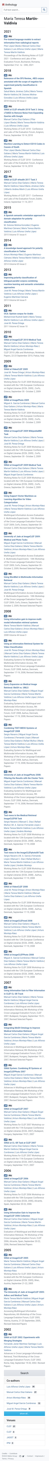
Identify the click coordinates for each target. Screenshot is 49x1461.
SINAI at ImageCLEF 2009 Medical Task (22, 465)
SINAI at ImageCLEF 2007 (16, 1108)
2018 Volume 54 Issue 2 (15, 101)
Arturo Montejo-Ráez (13, 254)
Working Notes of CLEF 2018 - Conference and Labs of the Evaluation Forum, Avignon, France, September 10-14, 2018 (24, 132)
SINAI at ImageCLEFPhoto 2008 (19, 954)
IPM (8, 1443)
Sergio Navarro (11, 734)
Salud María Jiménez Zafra (16, 91)
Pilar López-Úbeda (12, 46)
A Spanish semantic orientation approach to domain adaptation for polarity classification (24, 218)
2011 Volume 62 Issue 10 (15, 326)
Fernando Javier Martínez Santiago (20, 1344)
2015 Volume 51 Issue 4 (15, 234)
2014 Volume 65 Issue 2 (15, 264)
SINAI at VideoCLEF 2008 (16, 886)
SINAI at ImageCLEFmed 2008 (18, 920)
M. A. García (17, 825)
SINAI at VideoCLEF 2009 (16, 369)
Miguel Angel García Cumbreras (18, 349)
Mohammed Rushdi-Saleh (16, 317)
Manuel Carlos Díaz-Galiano (17, 119)
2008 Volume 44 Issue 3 (15, 635)
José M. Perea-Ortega (14, 290)
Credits (4, 1454)
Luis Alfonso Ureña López (24, 49)
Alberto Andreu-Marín (15, 189)
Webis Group (12, 1456)
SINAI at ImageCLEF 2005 (16, 1258)
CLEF (9, 1426)
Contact (30, 1456)
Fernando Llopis (23, 737)
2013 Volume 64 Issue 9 (15, 300)
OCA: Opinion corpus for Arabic (18, 313)
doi (6, 75)
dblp (10, 36)
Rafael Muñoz (30, 741)
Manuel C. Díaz (26, 822)
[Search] (22, 9)
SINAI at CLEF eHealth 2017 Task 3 (20, 179)
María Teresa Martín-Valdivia (31, 122)
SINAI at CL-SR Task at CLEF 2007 (20, 1143)
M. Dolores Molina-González (17, 225)
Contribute (13, 1454)
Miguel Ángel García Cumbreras (18, 543)
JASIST (10, 1437)
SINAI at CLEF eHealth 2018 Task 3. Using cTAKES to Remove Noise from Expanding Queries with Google (23, 112)
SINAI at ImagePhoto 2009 (16, 400)
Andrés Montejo (24, 831)
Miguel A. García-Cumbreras (17, 403)
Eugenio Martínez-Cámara (16, 297)
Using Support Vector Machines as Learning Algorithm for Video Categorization (20, 499)
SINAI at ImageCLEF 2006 (16, 1178)
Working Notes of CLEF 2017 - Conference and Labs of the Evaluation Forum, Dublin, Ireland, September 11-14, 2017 (23, 198)
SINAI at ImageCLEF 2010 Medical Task (22, 340)
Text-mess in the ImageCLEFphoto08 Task (24, 852)
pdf (6, 36)
